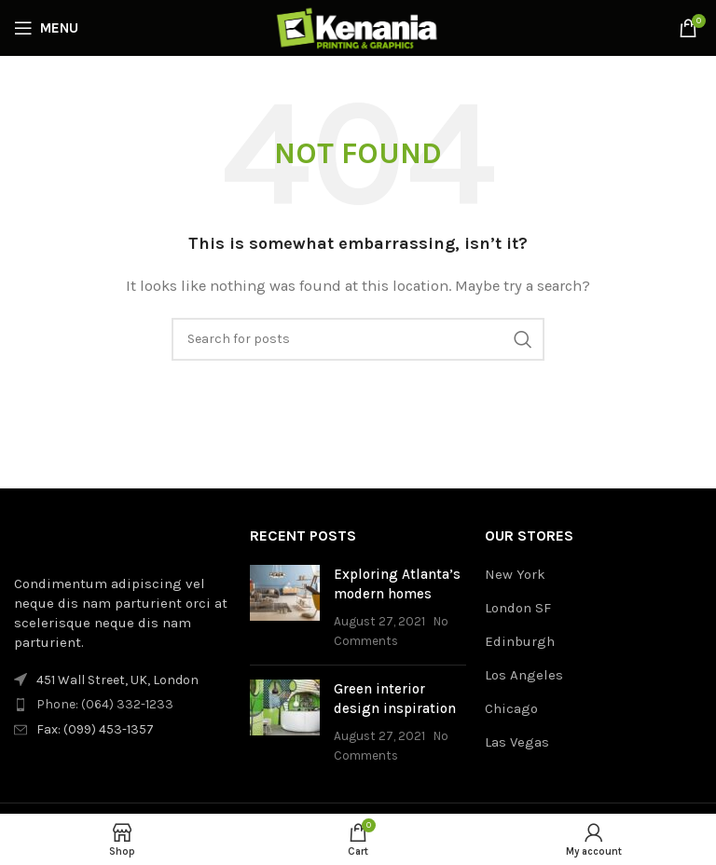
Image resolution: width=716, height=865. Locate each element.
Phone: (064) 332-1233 (104, 704)
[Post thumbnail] (285, 608)
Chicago (511, 708)
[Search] (358, 339)
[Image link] (116, 538)
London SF (518, 607)
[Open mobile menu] (46, 28)
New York (515, 574)
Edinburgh (520, 641)
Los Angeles (524, 674)
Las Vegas (517, 742)
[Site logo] (358, 27)
